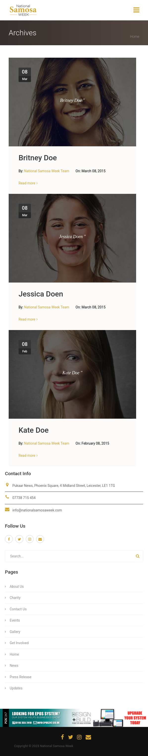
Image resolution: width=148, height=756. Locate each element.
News (14, 666)
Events (15, 620)
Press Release (20, 677)
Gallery (15, 632)
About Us (17, 586)
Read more (27, 183)
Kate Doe (34, 430)
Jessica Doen (41, 294)
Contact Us (18, 609)
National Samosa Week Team (47, 171)
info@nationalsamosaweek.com (37, 510)
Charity (15, 598)
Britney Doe (38, 157)
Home (134, 37)
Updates (16, 688)
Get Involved (19, 643)
